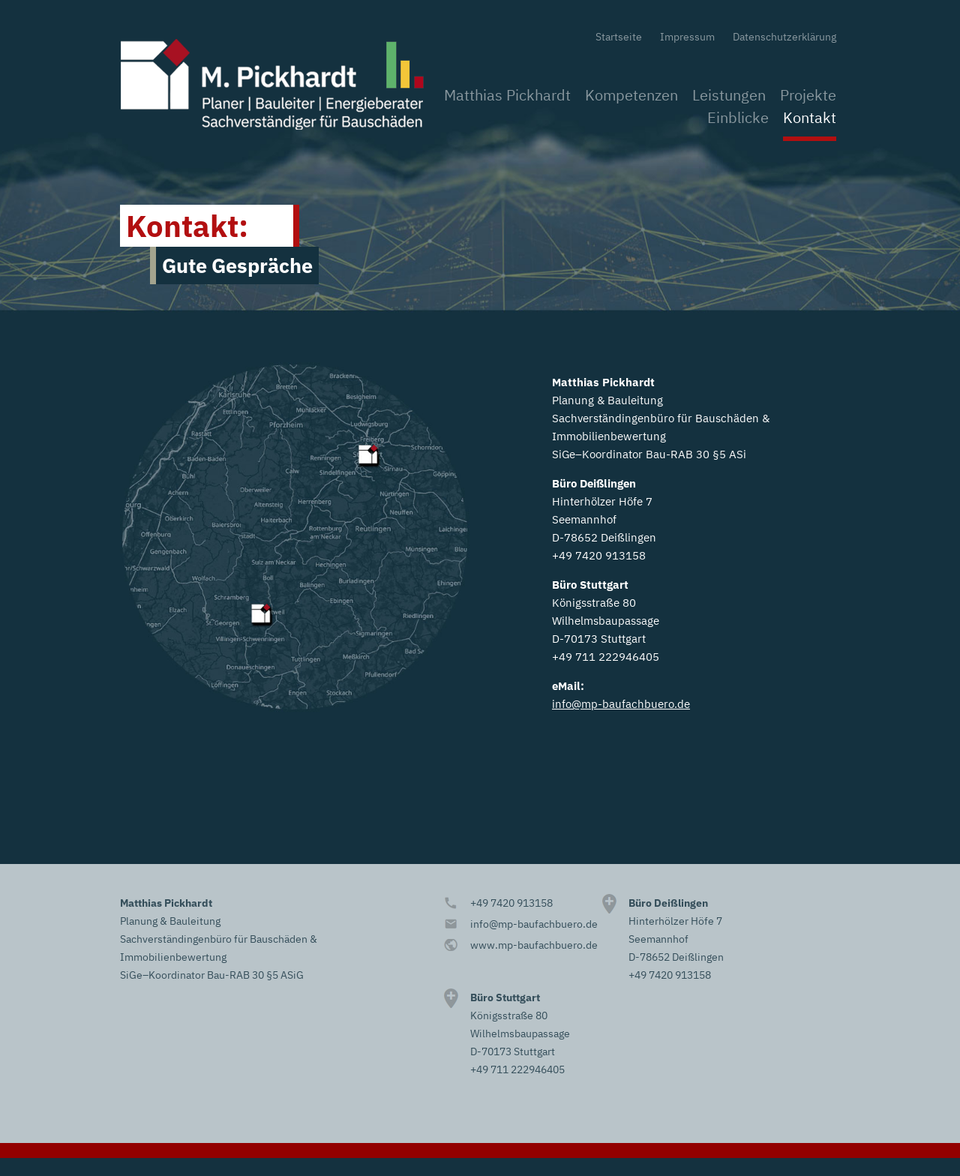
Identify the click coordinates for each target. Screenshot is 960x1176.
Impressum (687, 37)
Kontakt (809, 117)
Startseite (619, 37)
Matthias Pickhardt (507, 95)
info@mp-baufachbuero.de (621, 704)
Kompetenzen (631, 95)
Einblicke (738, 117)
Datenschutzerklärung (784, 37)
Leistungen (729, 95)
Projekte (808, 95)
